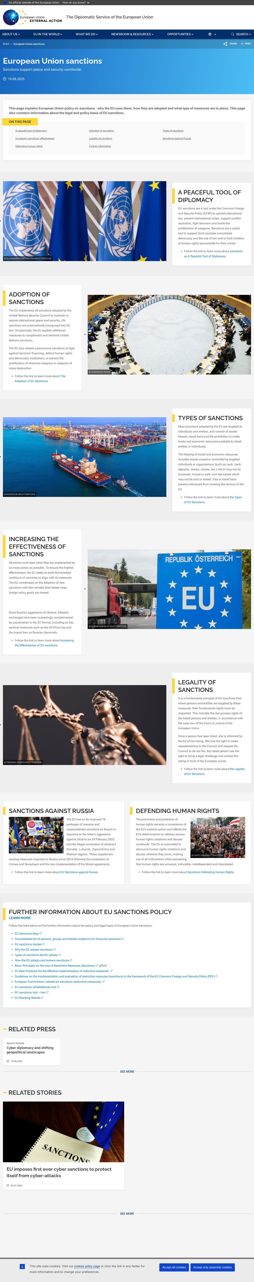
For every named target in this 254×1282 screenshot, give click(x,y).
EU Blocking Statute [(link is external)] (29, 998)
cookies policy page (87, 1266)
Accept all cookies (174, 1267)
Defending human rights (29, 146)
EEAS (6, 43)
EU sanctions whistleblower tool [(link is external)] (37, 987)
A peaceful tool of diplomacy (31, 130)
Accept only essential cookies (212, 1267)
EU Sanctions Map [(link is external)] (29, 933)
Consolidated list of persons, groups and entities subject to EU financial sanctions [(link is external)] (70, 939)
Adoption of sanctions (101, 130)
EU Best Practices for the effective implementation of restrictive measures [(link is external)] (64, 971)
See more (127, 1071)
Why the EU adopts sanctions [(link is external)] (36, 949)
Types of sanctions (173, 130)
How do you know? (76, 2)
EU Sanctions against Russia (79, 872)
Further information (100, 146)
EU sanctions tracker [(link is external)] (30, 944)
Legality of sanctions (100, 138)
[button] (11, 34)
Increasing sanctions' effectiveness (35, 138)
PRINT (244, 43)
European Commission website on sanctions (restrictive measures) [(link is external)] (60, 981)
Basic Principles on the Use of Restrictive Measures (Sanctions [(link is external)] (57, 965)
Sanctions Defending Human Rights (211, 872)
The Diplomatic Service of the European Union (109, 17)
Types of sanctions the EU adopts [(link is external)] (38, 955)
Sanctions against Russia (177, 138)
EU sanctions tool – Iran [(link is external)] (32, 992)
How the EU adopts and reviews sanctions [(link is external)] (44, 960)
